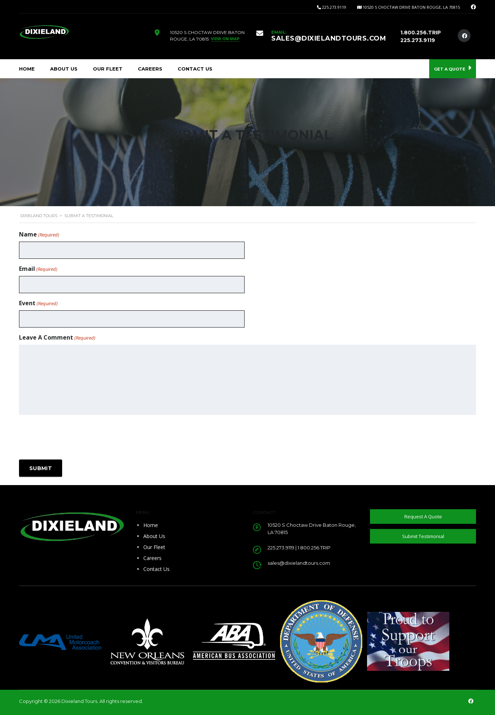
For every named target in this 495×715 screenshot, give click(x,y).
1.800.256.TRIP (420, 32)
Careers (150, 69)
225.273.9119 (334, 7)
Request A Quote (423, 516)
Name (39, 234)
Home (27, 69)
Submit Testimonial (423, 536)
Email (38, 269)
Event (38, 303)
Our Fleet (107, 69)
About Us (64, 69)
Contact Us (195, 69)
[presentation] (74, 437)
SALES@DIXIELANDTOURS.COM (328, 38)
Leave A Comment (57, 337)
